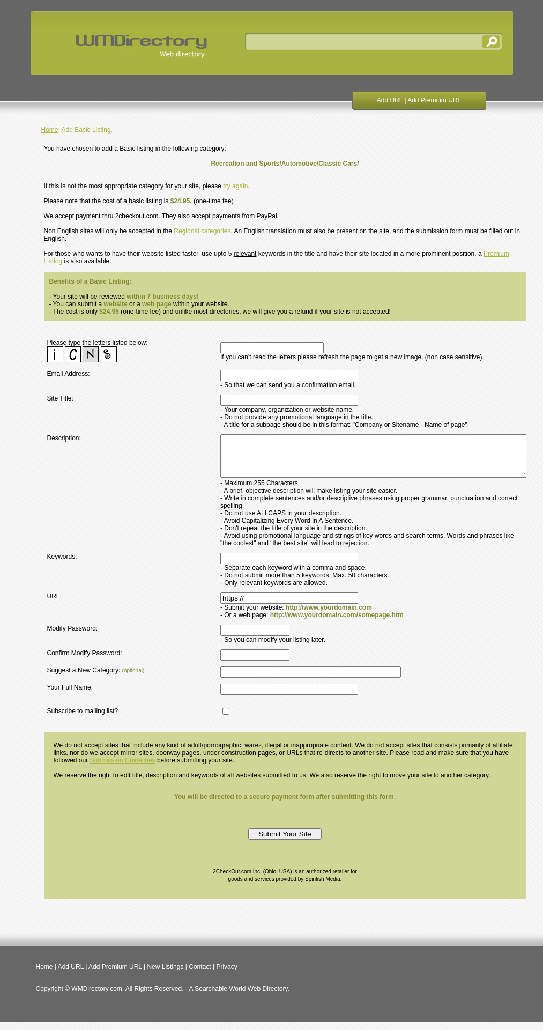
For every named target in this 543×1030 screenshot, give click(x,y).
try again (235, 186)
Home (49, 130)
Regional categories (202, 231)
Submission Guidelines (122, 768)
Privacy (226, 975)
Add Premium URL (434, 100)
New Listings (165, 975)
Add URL (390, 100)
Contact (200, 975)
